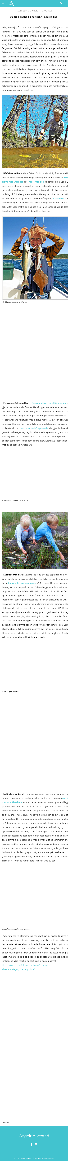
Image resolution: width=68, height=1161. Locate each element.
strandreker (58, 198)
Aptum (51, 1158)
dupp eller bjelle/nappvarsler (34, 428)
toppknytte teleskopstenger (22, 582)
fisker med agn (36, 181)
